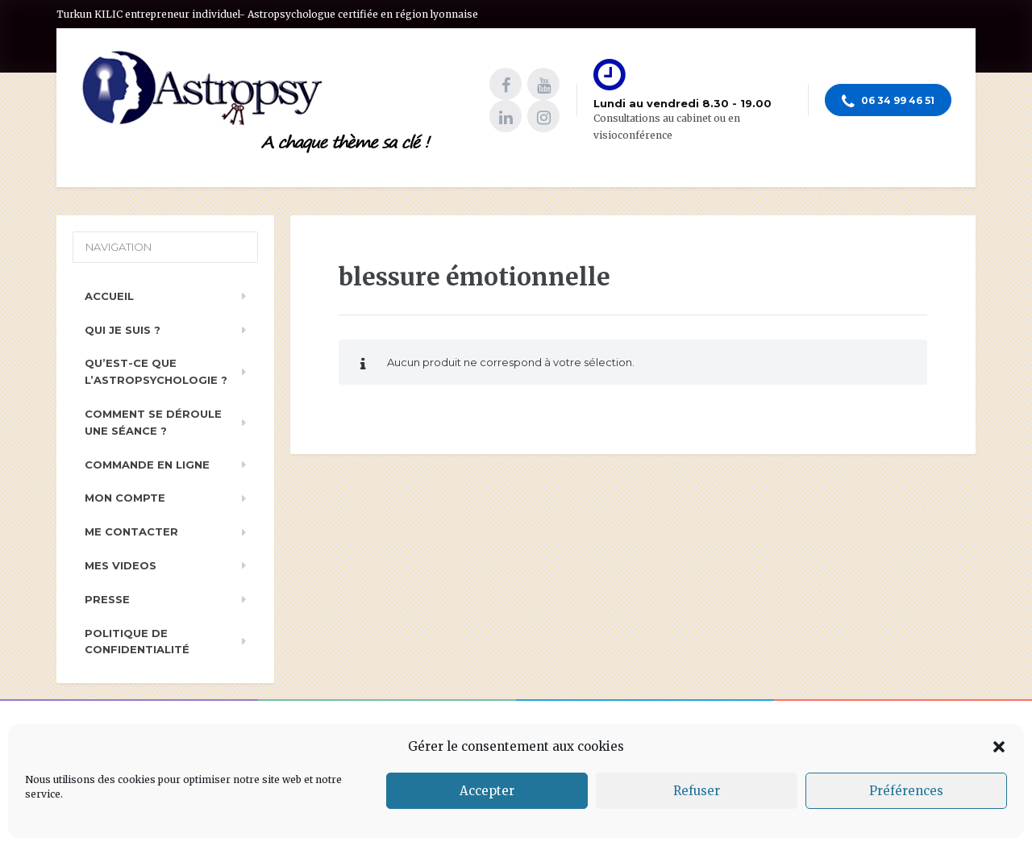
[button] (999, 747)
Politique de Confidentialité (137, 641)
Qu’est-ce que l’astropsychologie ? (156, 371)
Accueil (109, 296)
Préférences (906, 790)
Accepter (487, 790)
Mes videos (120, 565)
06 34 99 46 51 (888, 102)
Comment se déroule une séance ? (153, 422)
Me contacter (131, 531)
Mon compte (125, 497)
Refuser (696, 790)
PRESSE (107, 599)
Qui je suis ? (122, 329)
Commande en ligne (147, 464)
